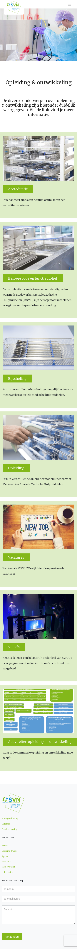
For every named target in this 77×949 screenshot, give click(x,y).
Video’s (14, 647)
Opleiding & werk (9, 851)
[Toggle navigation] (69, 4)
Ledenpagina (7, 872)
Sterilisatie (6, 861)
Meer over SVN (8, 867)
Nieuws (5, 845)
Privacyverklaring (10, 818)
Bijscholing (17, 378)
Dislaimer (6, 824)
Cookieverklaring (9, 829)
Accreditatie (18, 189)
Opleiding (16, 468)
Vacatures (16, 557)
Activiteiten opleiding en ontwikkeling (39, 742)
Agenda (5, 856)
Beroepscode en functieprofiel (32, 278)
